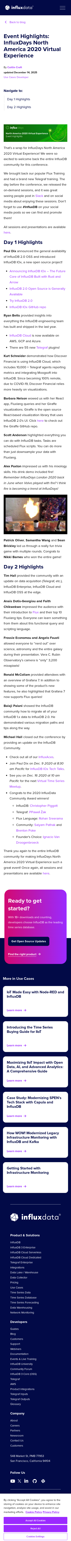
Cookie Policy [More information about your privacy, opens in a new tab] (34, 1512)
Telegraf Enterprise (21, 1262)
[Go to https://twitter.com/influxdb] (19, 1481)
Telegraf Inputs (19, 1394)
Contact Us (16, 1441)
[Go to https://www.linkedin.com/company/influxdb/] (26, 1481)
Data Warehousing (21, 1308)
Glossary (15, 1404)
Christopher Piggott (44, 805)
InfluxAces (46, 757)
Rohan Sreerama (51, 818)
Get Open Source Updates (28, 941)
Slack (39, 195)
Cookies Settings (35, 1536)
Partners (15, 1431)
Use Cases (10, 77)
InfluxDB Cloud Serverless (25, 1252)
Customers (16, 1339)
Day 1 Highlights (18, 99)
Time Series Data (20, 1292)
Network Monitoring (22, 1313)
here (7, 232)
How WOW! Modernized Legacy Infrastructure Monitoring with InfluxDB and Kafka (33, 1137)
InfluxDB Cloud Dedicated (25, 1257)
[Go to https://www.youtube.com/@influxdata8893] (13, 1481)
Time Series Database (23, 1298)
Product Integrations (22, 1389)
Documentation (19, 1354)
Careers (15, 1426)
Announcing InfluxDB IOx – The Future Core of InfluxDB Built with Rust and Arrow (37, 277)
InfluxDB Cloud (20, 335)
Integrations (17, 1268)
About (14, 1420)
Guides (14, 1329)
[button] (62, 7)
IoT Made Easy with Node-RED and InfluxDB (35, 994)
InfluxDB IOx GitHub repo (28, 307)
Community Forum (21, 1369)
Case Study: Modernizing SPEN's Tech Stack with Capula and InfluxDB (34, 1102)
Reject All (35, 1528)
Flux (36, 612)
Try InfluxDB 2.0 (21, 300)
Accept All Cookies (35, 1520)
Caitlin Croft (14, 67)
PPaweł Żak (37, 812)
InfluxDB (15, 1242)
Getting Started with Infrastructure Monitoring (28, 1170)
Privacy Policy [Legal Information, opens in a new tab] (51, 1512)
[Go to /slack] (43, 1481)
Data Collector (18, 1278)
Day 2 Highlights (19, 107)
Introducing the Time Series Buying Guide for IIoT (30, 1029)
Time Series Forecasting (24, 1303)
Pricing (14, 1282)
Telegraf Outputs (20, 1399)
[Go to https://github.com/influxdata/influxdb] (34, 1481)
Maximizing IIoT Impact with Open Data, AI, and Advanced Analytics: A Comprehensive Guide (35, 1067)
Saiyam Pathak (44, 824)
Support (15, 1344)
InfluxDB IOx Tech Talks (47, 768)
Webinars (15, 1349)
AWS (13, 1384)
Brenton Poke (26, 830)
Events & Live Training (23, 1359)
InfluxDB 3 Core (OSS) (23, 1374)
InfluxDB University (21, 1364)
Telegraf (42, 347)
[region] (35, 1517)
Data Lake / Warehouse (24, 1272)
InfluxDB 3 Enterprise (22, 1247)
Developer (23, 77)
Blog (13, 1334)
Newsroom (16, 1436)
